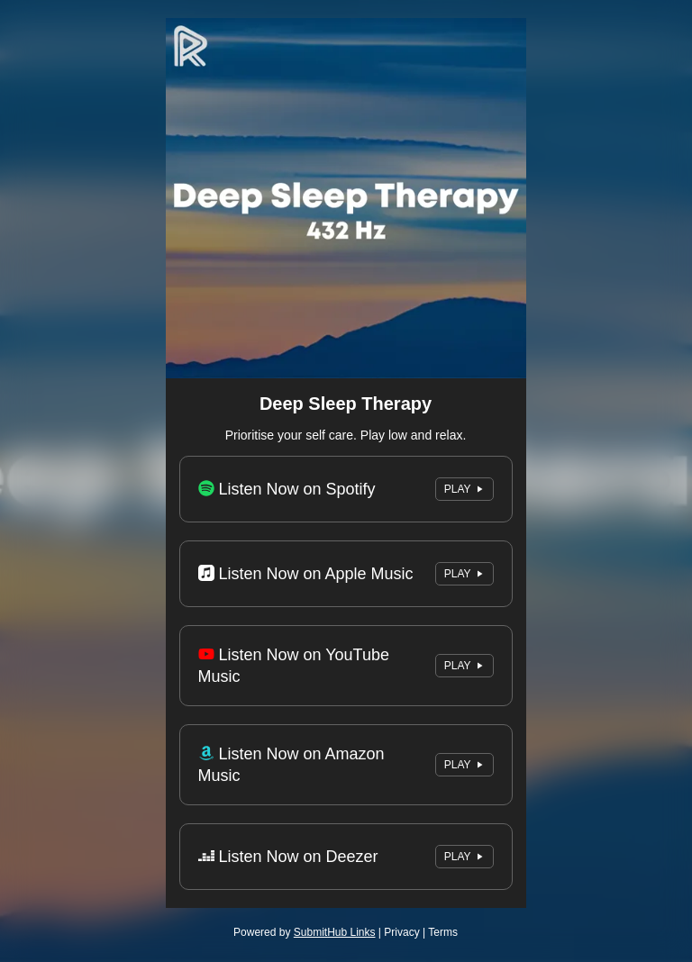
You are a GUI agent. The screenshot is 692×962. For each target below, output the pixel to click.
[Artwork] (346, 198)
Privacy (401, 932)
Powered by (304, 932)
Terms (443, 932)
